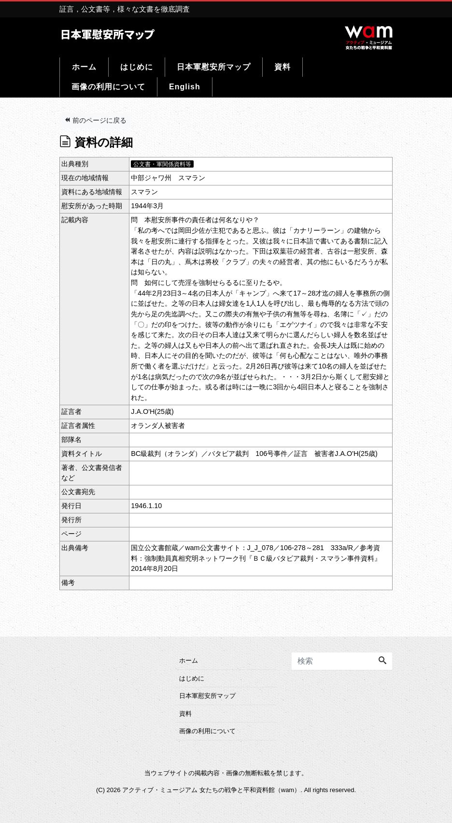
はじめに (136, 67)
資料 (282, 67)
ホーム (84, 67)
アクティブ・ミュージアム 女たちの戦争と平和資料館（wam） (211, 790)
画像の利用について (108, 87)
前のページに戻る (95, 120)
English (184, 87)
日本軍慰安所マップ (214, 67)
